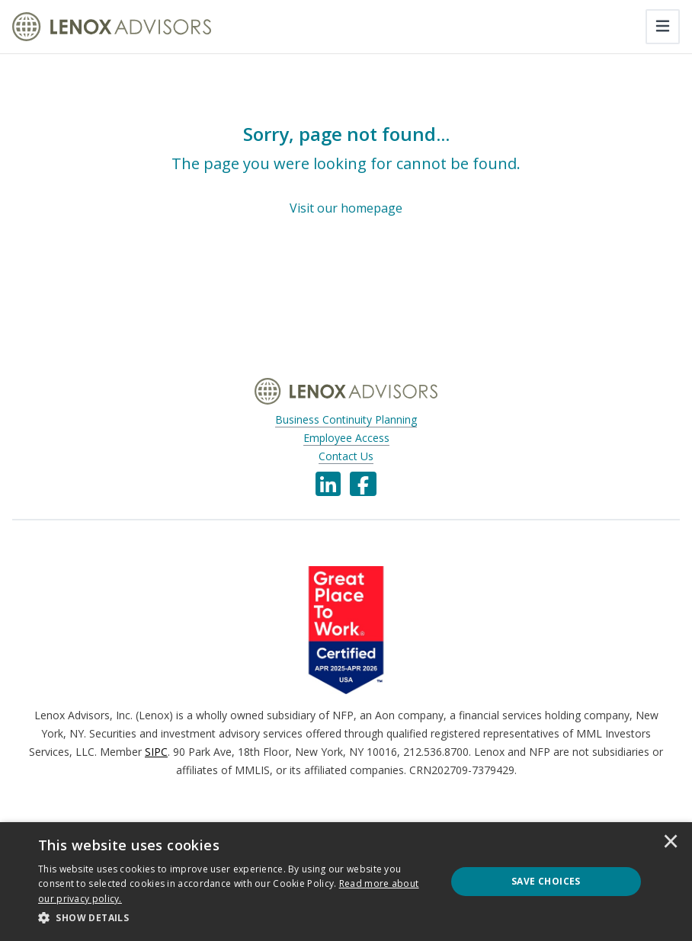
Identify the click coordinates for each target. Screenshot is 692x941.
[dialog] (346, 881)
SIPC (156, 751)
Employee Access (346, 437)
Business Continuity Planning (346, 419)
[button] (236, 918)
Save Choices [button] (546, 881)
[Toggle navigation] (663, 26)
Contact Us (346, 456)
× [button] (670, 843)
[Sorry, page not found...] (346, 170)
